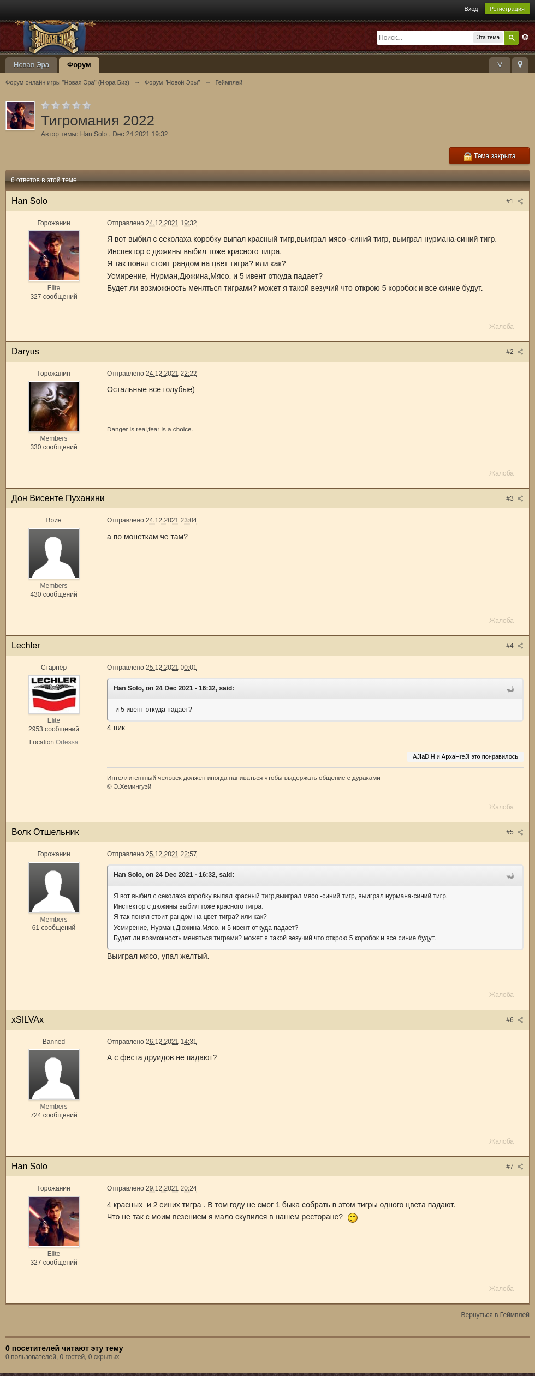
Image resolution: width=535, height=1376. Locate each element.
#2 (515, 352)
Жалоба (501, 327)
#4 (515, 646)
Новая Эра (31, 65)
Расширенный (525, 37)
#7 (515, 1166)
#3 (515, 498)
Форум (79, 65)
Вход (471, 8)
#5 (515, 832)
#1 (515, 201)
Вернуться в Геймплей (495, 1315)
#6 (515, 1020)
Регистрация (507, 8)
